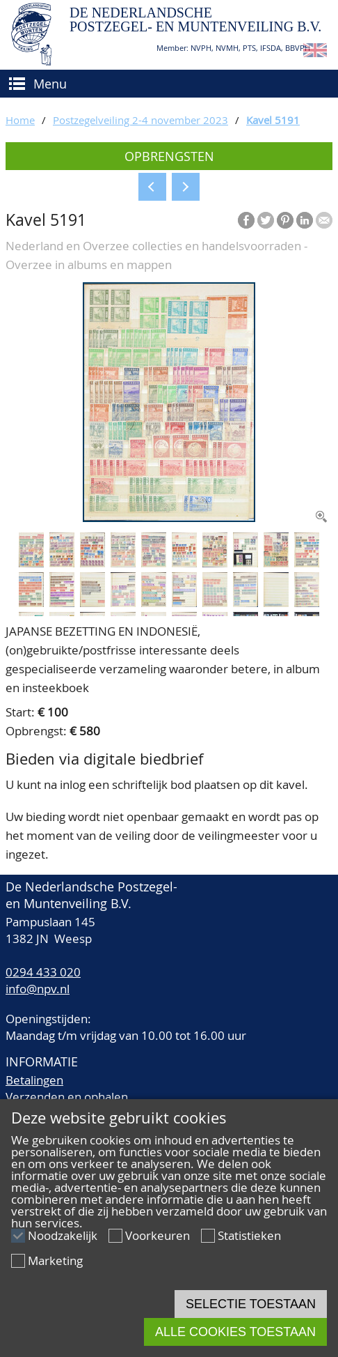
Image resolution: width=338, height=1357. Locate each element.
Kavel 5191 (273, 120)
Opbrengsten (169, 156)
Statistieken (249, 1235)
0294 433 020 (43, 972)
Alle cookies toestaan (235, 1332)
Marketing (55, 1260)
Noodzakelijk (62, 1235)
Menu (50, 83)
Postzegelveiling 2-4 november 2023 (140, 120)
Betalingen (34, 1080)
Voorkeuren (157, 1235)
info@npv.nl (38, 989)
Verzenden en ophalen (67, 1097)
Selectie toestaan (251, 1304)
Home (20, 120)
